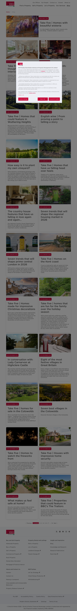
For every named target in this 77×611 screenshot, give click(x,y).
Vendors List (21, 94)
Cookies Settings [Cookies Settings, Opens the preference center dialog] (23, 99)
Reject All (42, 99)
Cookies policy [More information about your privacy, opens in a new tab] (32, 92)
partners (43, 71)
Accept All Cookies (54, 99)
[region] (39, 82)
